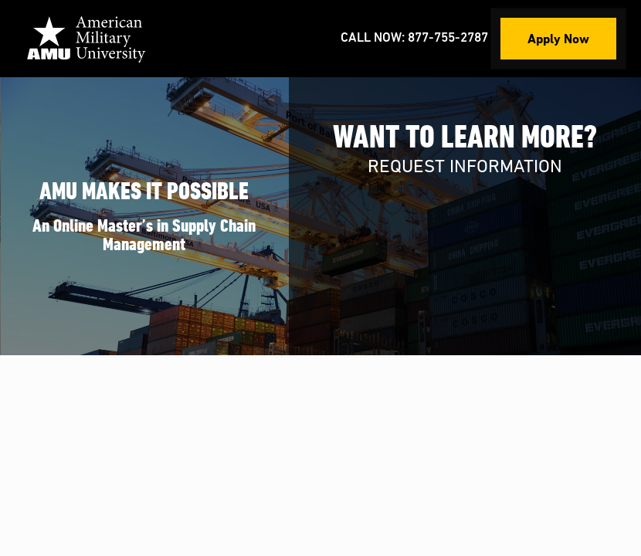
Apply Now (558, 38)
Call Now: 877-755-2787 (414, 38)
